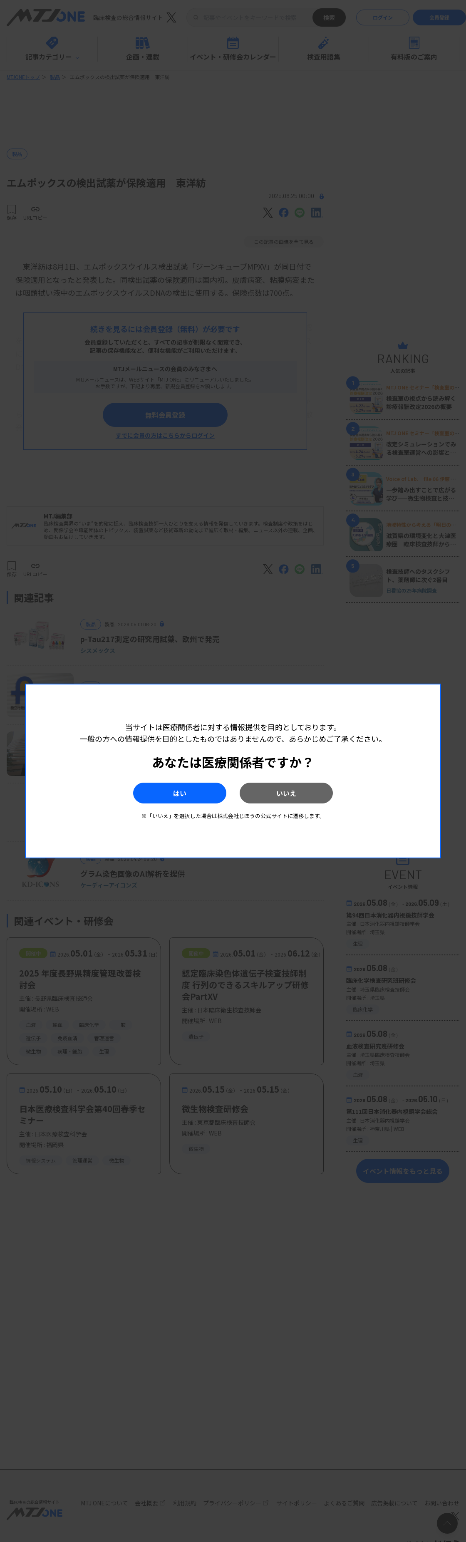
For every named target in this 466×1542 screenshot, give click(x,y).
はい (178, 793)
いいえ (287, 793)
